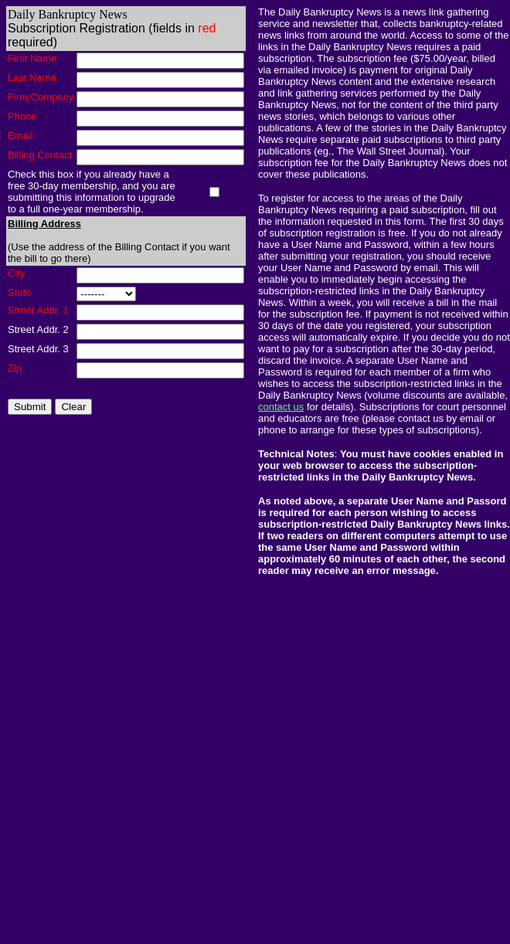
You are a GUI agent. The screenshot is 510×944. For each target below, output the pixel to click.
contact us (281, 407)
